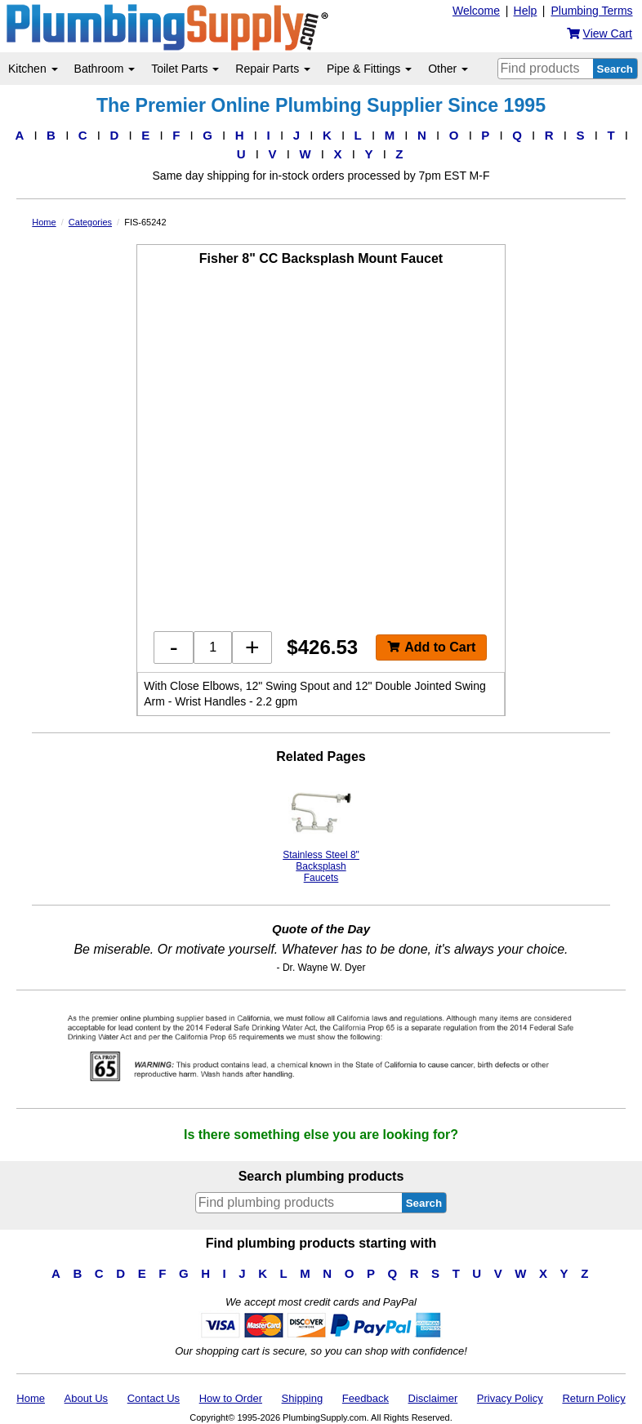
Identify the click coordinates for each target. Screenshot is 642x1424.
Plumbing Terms (591, 10)
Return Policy (593, 1398)
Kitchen (33, 68)
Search (615, 69)
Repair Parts (272, 68)
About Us (86, 1398)
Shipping (302, 1398)
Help (525, 10)
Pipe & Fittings (369, 68)
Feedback (365, 1398)
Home (30, 1398)
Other (448, 68)
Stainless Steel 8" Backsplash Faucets (321, 832)
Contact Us (153, 1398)
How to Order (230, 1398)
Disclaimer (433, 1398)
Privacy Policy (510, 1398)
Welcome (476, 10)
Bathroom (105, 68)
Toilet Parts (185, 68)
